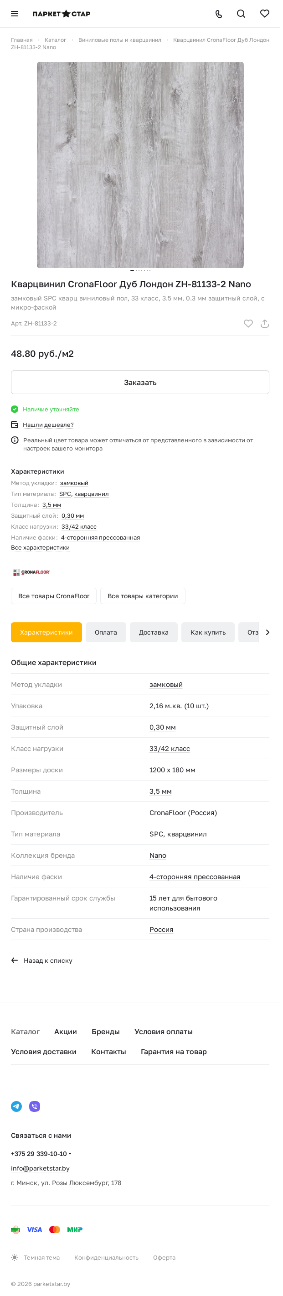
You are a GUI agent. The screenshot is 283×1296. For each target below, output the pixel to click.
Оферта (164, 1257)
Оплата (106, 632)
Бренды (106, 1031)
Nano (157, 855)
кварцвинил (91, 493)
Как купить (208, 632)
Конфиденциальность (106, 1257)
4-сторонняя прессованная (100, 537)
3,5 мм (51, 504)
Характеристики (46, 632)
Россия (161, 929)
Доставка (154, 632)
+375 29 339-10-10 (39, 1153)
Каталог (25, 1031)
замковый (74, 482)
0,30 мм (73, 515)
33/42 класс (79, 526)
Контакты (108, 1051)
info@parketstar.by (40, 1168)
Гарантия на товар (174, 1051)
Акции (65, 1031)
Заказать (140, 382)
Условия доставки (44, 1051)
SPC (65, 493)
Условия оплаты (163, 1031)
